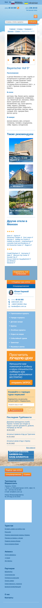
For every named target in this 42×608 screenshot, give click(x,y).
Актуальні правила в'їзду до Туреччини (21, 434)
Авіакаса (9, 552)
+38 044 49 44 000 (14, 490)
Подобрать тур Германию (21, 273)
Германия (27, 29)
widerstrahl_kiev (17, 302)
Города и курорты (18, 318)
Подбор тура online (21, 282)
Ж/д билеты (8, 561)
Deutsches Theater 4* (14, 237)
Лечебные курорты (18, 330)
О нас (7, 594)
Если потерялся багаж (12, 544)
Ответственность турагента (13, 584)
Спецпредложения (21, 286)
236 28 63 (31, 8)
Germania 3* (25, 253)
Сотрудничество (10, 575)
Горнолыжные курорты (20, 313)
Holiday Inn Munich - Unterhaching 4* (20, 241)
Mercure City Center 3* (21, 255)
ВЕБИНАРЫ (8, 572)
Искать (32, 22)
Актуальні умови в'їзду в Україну (18, 441)
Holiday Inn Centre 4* (22, 239)
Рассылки (8, 532)
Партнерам (10, 568)
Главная (12, 29)
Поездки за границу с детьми (14, 538)
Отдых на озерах (17, 334)
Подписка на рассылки (12, 578)
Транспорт (15, 342)
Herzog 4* (10, 239)
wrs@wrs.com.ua (16, 492)
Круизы (14, 326)
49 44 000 (17, 300)
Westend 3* (11, 263)
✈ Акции (7, 558)
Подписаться (15, 410)
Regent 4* (28, 245)
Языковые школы (18, 347)
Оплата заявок (9, 581)
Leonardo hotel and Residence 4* (18, 243)
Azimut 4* (17, 236)
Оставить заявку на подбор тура (15, 529)
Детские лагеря (17, 322)
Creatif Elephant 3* (13, 253)
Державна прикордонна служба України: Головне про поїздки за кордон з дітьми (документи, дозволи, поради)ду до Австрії (20, 424)
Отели (17, 31)
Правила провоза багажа (12, 541)
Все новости (30, 448)
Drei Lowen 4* (28, 237)
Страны (20, 29)
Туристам (9, 526)
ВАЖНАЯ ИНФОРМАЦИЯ (13, 587)
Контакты (9, 598)
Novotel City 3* (12, 257)
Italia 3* (9, 255)
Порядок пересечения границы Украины (17, 535)
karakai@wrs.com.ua (18, 306)
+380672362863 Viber (19, 304)
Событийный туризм (19, 338)
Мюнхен (10, 31)
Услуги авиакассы (10, 555)
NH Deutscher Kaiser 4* (15, 245)
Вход (6, 2)
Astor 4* (10, 236)
